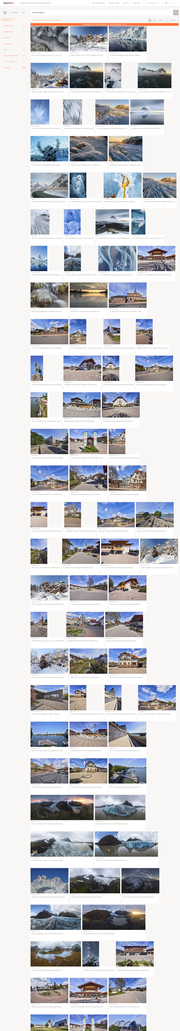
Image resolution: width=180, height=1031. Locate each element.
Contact (136, 3)
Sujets (126, 3)
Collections (114, 3)
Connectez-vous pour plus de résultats (105, 24)
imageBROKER (8, 19)
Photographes (98, 3)
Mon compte (152, 3)
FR (174, 3)
